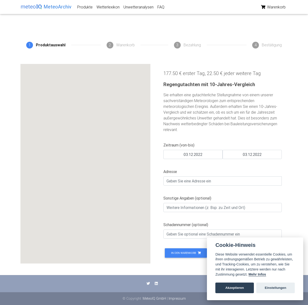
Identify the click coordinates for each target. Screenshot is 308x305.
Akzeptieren (234, 288)
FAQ (160, 8)
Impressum (177, 298)
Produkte (85, 8)
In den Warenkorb (186, 253)
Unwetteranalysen (138, 8)
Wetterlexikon (108, 8)
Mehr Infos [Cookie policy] (257, 274)
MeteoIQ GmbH (154, 298)
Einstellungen (275, 288)
